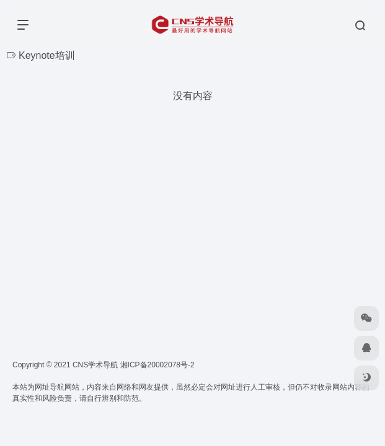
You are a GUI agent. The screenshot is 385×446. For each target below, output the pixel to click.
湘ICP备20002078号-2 (157, 365)
